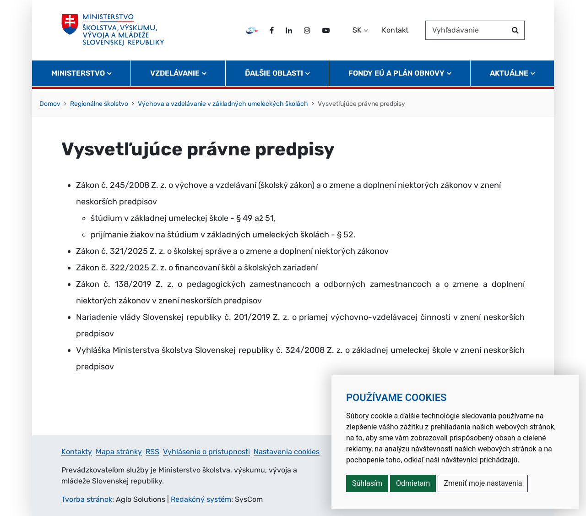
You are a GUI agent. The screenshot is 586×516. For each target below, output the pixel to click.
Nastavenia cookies (287, 451)
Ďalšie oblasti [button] (274, 75)
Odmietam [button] (413, 483)
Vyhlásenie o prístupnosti (206, 451)
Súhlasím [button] (367, 483)
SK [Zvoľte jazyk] (357, 31)
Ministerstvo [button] (78, 75)
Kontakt (395, 31)
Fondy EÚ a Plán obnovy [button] (396, 75)
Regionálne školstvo (99, 104)
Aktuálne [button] (509, 75)
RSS (152, 451)
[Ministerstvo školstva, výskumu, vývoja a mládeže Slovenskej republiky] (113, 31)
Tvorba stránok (86, 499)
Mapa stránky (119, 451)
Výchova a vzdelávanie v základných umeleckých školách (223, 104)
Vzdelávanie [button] (175, 75)
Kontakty (76, 451)
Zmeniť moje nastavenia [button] (483, 483)
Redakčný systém (201, 499)
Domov (49, 104)
